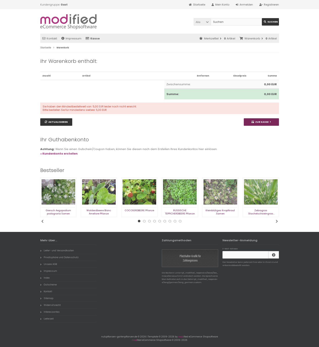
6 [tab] (165, 221)
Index (45, 277)
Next (277, 221)
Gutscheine (48, 284)
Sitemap (46, 298)
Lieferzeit (47, 318)
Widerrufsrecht (50, 305)
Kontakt (49, 38)
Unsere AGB (48, 264)
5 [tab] (159, 221)
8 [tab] (175, 221)
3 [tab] (149, 221)
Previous (42, 221)
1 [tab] (139, 221)
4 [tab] (154, 221)
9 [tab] (180, 221)
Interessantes (50, 312)
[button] (202, 22)
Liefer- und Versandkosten (57, 250)
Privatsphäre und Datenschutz (59, 257)
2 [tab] (144, 221)
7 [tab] (170, 221)
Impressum (71, 38)
